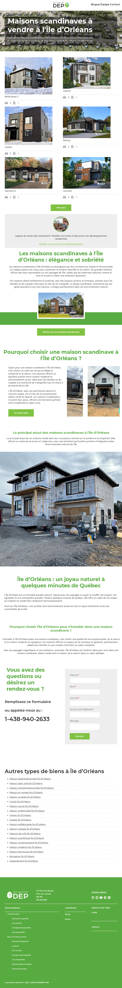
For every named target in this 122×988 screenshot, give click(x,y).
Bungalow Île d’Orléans (22, 856)
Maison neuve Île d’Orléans (24, 806)
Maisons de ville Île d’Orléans (25, 833)
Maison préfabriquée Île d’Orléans (28, 824)
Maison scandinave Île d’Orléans (27, 838)
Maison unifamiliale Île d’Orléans (27, 811)
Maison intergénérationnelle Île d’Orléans (32, 788)
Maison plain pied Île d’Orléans (26, 783)
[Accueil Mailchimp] (61, 5)
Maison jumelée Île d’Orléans (25, 797)
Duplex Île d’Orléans (20, 820)
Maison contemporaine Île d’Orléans (29, 842)
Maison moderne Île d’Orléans (26, 847)
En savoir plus (21, 413)
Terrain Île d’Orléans (20, 815)
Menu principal (6, 4)
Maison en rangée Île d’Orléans (26, 792)
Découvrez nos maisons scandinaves (61, 332)
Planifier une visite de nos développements (61, 243)
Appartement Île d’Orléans (24, 861)
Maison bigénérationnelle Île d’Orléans (30, 779)
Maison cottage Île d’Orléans (25, 829)
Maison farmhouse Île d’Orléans (26, 852)
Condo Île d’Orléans (20, 801)
